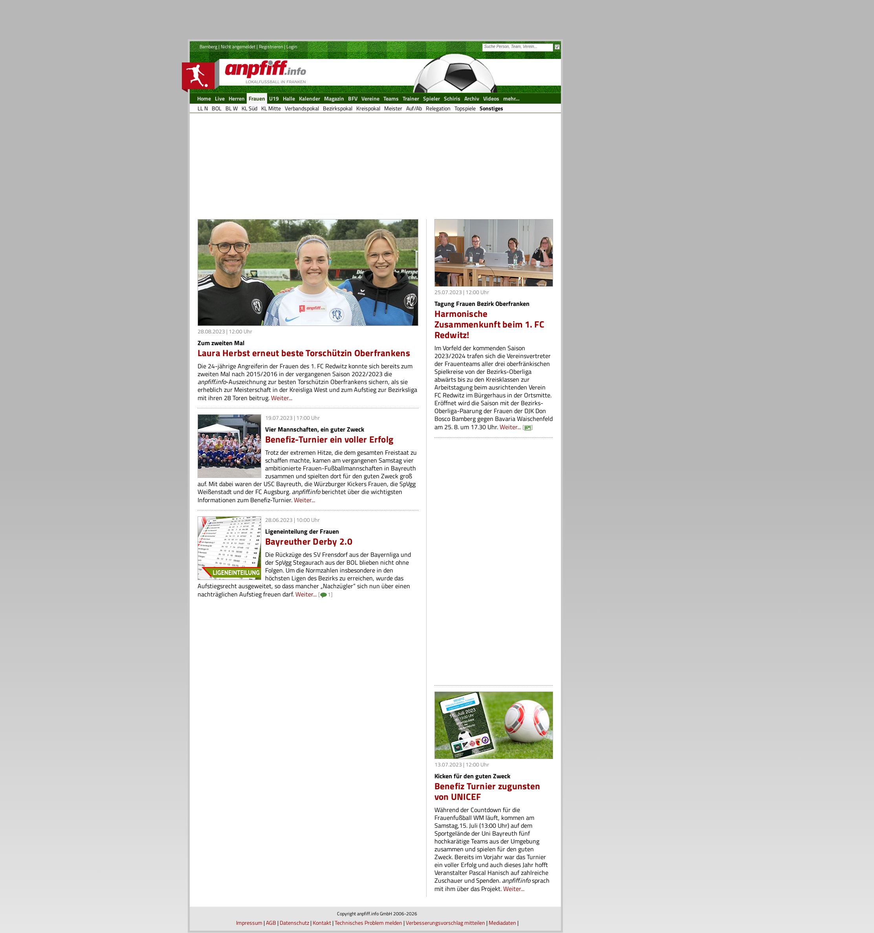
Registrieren (271, 46)
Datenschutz (294, 922)
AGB (271, 922)
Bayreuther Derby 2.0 (308, 541)
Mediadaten (502, 922)
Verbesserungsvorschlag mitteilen (445, 922)
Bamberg (208, 46)
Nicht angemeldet (238, 46)
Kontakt (322, 922)
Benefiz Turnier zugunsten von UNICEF (487, 791)
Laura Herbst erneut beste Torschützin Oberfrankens (304, 353)
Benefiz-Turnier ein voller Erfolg (329, 439)
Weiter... (281, 397)
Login (291, 46)
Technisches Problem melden (368, 922)
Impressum (249, 922)
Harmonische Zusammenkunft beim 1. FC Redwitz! (489, 324)
